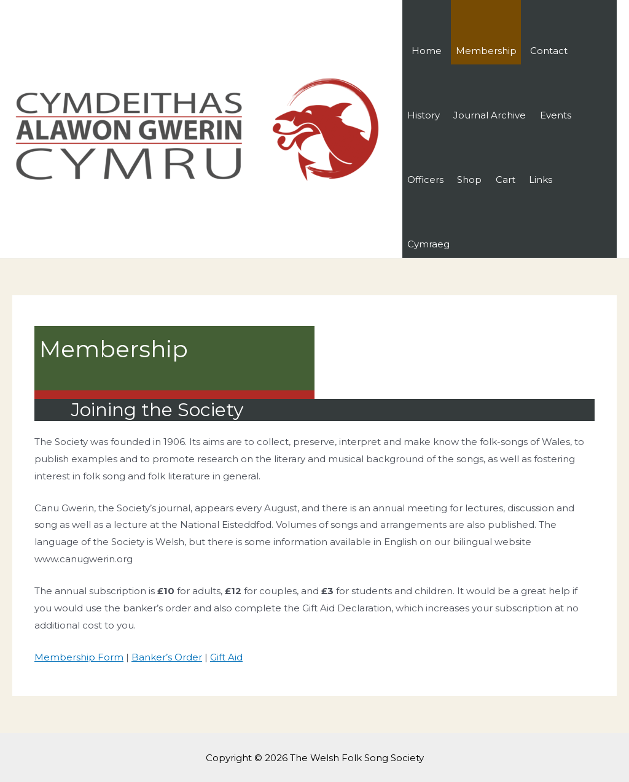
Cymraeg (428, 244)
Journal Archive (489, 115)
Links (540, 179)
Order (188, 657)
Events (555, 115)
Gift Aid (226, 657)
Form (109, 657)
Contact (549, 50)
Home (427, 50)
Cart (505, 179)
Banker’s (152, 657)
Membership (486, 50)
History (423, 115)
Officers (425, 179)
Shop (469, 179)
